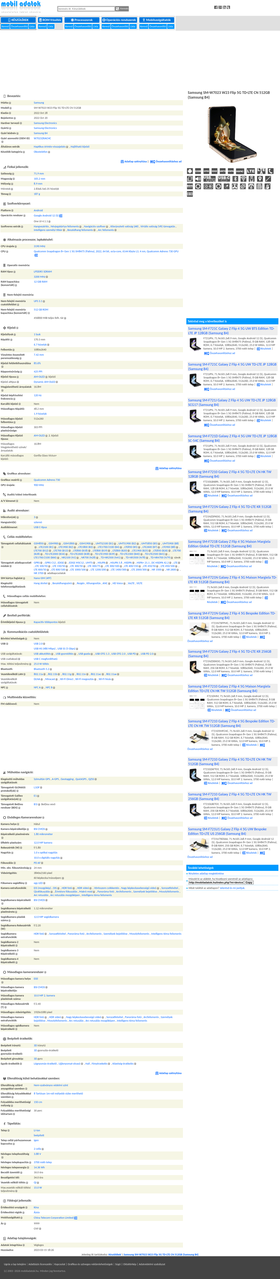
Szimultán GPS (42, 779)
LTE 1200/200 (98, 569)
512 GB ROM (41, 309)
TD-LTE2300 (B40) (130, 554)
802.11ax (111, 674)
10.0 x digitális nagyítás (47, 857)
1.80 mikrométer (43, 834)
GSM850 (39, 543)
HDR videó (83, 888)
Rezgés (81, 583)
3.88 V (37, 1154)
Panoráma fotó (105, 891)
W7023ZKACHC (42, 138)
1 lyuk (37, 334)
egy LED (38, 883)
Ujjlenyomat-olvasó (69, 1063)
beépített (39, 1135)
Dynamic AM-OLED (44, 382)
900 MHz (39, 485)
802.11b (52, 674)
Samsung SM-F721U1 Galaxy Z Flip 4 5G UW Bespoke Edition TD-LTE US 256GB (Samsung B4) (227, 831)
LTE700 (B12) (41, 550)
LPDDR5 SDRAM (43, 271)
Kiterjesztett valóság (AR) (125, 226)
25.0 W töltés (41, 664)
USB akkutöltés (42, 653)
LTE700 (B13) (61, 550)
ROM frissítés (50, 20)
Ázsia (37, 1212)
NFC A (37, 687)
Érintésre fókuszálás (66, 891)
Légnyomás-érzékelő (45, 1063)
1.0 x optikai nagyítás (46, 852)
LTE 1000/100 (78, 569)
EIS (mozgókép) (42, 888)
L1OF (37, 787)
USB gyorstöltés (64, 653)
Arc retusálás (41, 895)
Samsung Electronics (45, 123)
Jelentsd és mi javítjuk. (232, 888)
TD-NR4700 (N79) (160, 557)
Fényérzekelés (99, 1063)
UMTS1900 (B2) (127, 543)
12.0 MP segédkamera (46, 917)
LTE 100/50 (41, 566)
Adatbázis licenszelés (40, 1264)
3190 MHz (39, 246)
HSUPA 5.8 (116, 562)
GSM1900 (85, 543)
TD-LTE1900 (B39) (105, 554)
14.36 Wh (39, 1167)
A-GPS (55, 779)
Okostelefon (40, 151)
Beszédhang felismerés (80, 230)
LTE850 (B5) (131, 547)
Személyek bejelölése (145, 891)
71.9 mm (39, 173)
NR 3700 (38, 573)
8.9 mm (38, 183)
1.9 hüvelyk (40, 413)
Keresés (122, 8)
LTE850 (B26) (160, 550)
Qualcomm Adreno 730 (47, 480)
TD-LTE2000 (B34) (55, 554)
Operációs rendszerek (119, 20)
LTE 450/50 (149, 566)
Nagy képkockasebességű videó (138, 888)
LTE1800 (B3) (85, 547)
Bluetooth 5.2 (41, 669)
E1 (35, 795)
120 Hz (38, 395)
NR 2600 (171, 569)
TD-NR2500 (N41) (111, 557)
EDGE (61, 562)
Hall (88, 1063)
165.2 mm (39, 178)
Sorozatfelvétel (169, 888)
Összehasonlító (19, 26)
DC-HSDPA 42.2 (160, 562)
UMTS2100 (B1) (104, 543)
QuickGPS (81, 779)
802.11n (81, 674)
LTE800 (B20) (120, 550)
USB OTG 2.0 (118, 653)
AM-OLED (39, 376)
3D (35, 1045)
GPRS (37, 562)
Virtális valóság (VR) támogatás (157, 226)
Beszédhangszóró (62, 583)
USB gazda (84, 653)
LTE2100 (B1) (46, 547)
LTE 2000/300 (139, 569)
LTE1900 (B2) (66, 547)
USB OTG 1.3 (102, 653)
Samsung (39, 102)
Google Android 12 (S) (46, 215)
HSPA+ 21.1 (143, 562)
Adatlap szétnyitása (134, 161)
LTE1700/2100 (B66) (45, 557)
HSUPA (101, 562)
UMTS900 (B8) (171, 543)
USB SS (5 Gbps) (66, 648)
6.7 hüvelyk (40, 344)
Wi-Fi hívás (105, 679)
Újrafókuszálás (42, 891)
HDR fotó (67, 888)
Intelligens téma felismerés (97, 895)
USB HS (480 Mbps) (45, 648)
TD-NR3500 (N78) (135, 557)
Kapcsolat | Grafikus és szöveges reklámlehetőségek (83, 1264)
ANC (105, 583)
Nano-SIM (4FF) (42, 578)
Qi (35, 1182)
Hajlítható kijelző (80, 146)
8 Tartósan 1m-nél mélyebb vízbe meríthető (58, 1093)
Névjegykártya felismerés (65, 226)
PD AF (37, 863)
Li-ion (37, 1130)
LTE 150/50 (59, 566)
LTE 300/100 (112, 566)
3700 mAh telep (43, 1162)
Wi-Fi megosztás (84, 679)
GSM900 (53, 543)
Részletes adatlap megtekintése (206, 873)
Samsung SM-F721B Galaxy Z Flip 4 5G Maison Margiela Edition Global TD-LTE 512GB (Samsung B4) (229, 543)
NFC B (49, 687)
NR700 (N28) (88, 557)
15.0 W (38, 1187)
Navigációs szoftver (94, 226)
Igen (36, 1140)
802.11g (66, 674)
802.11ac (96, 674)
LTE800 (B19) (100, 550)
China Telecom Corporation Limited (53, 1217)
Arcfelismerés (123, 891)
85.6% (37, 363)
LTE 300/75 (94, 566)
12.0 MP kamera (43, 842)
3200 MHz (39, 276)
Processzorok (82, 20)
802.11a (38, 674)
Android (38, 210)
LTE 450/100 (168, 566)
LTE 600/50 (40, 569)
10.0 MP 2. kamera (44, 995)
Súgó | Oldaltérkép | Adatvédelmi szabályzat (140, 1264)
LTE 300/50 (76, 566)
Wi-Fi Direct (66, 679)
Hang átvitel (40, 583)
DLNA (37, 679)
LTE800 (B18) (80, 550)
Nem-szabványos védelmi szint (51, 1085)
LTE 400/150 (131, 566)
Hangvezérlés (41, 226)
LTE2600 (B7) (150, 547)
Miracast (50, 679)
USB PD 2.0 (147, 653)
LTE (176, 562)
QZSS (91, 779)
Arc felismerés (106, 230)
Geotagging (67, 779)
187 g (37, 194)
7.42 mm (39, 354)
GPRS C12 (50, 562)
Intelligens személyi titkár (48, 230)
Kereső (6, 26)
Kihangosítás (94, 583)
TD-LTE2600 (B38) (80, 554)
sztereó (38, 522)
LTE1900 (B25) (140, 550)
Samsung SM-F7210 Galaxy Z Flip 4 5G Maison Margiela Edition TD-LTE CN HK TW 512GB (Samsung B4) (229, 688)
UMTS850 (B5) (149, 543)
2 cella (37, 1148)
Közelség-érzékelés (123, 1063)
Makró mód (85, 891)
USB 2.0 (38, 643)
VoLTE (131, 583)
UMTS (89, 562)
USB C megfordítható (46, 659)
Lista (32, 26)
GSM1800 (68, 543)
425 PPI (38, 371)
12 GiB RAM (40, 281)
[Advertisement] (140, 60)
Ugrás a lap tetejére (15, 1264)
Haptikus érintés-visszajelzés (50, 146)
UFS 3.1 (38, 301)
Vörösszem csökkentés (106, 888)
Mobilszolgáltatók (156, 20)
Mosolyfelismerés (169, 891)
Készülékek (18, 20)
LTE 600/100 (58, 569)
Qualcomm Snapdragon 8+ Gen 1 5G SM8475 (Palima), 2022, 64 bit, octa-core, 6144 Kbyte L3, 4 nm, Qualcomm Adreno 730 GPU (106, 251)
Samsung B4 (41, 133)
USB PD (131, 653)
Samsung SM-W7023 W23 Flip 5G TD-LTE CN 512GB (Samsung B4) (161, 1254)
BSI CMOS (39, 829)
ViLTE (139, 583)
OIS (55, 888)
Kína (36, 1207)
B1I (36, 804)
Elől (36, 978)
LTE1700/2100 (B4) (108, 547)
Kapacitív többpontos (46, 622)
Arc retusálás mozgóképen (65, 895)
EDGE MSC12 (76, 562)
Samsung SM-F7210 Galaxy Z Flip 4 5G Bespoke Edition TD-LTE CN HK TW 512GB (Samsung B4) (231, 723)
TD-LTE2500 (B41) (155, 554)
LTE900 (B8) (168, 547)
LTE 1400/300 (118, 569)
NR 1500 (156, 569)
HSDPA (128, 562)
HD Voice (118, 583)
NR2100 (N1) (69, 557)
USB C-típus (40, 527)
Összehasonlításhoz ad (166, 161)
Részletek (264, 348)
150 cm (38, 1102)
